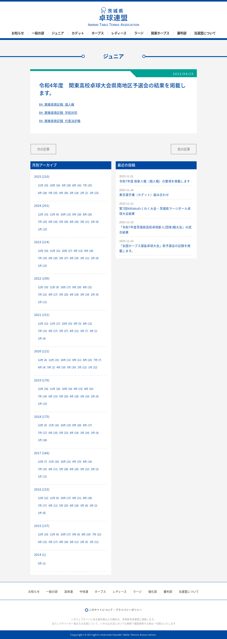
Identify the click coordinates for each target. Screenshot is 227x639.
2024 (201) (41, 205)
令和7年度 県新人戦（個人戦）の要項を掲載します (154, 181)
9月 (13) (78, 251)
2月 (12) (82, 367)
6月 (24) (42, 193)
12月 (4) (42, 360)
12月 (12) (43, 323)
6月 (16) (53, 222)
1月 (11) (42, 302)
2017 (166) (41, 453)
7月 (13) (42, 331)
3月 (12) (84, 469)
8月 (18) (88, 251)
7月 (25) (87, 185)
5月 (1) (42, 563)
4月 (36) (63, 193)
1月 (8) (42, 513)
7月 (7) (97, 360)
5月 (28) (63, 469)
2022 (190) (41, 278)
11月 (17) (55, 323)
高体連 (68, 591)
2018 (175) (41, 416)
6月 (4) (42, 367)
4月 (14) (74, 433)
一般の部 (38, 33)
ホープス (98, 33)
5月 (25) (53, 193)
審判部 (181, 33)
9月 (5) (77, 323)
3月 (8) (84, 505)
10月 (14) (67, 389)
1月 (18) (42, 440)
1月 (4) (42, 338)
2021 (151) (41, 314)
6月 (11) (53, 469)
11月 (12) (55, 251)
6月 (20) (53, 258)
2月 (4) (95, 433)
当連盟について (205, 33)
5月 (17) (53, 542)
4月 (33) (74, 258)
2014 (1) (40, 554)
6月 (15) (53, 396)
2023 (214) (41, 242)
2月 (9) (95, 396)
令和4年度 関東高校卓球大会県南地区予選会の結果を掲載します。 (112, 89)
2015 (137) (41, 525)
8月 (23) (87, 360)
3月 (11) (84, 222)
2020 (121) (41, 351)
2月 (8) (95, 222)
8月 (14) (87, 461)
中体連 (84, 591)
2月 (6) (95, 294)
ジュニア (58, 33)
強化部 (152, 591)
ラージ (138, 33)
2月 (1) (93, 331)
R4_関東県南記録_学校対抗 (58, 112)
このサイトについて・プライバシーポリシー (115, 610)
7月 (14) (42, 396)
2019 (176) (41, 380)
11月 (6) (54, 498)
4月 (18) (74, 396)
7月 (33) (42, 258)
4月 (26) (74, 222)
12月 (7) (42, 461)
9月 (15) (78, 389)
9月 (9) (76, 534)
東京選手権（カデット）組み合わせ (144, 194)
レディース (118, 33)
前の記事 (184, 149)
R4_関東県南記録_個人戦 (56, 104)
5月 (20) (63, 294)
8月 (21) (87, 287)
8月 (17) (87, 425)
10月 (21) (66, 461)
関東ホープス (160, 33)
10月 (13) (66, 214)
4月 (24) (74, 294)
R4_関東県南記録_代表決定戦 (59, 120)
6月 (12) (42, 542)
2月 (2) (84, 193)
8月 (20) (87, 214)
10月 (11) (66, 360)
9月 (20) (66, 185)
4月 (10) (61, 367)
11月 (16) (54, 425)
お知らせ (18, 33)
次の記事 (43, 149)
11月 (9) (54, 214)
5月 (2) (51, 367)
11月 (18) (55, 389)
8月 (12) (87, 323)
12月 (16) (43, 389)
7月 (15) (42, 469)
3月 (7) (84, 331)
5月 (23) (63, 433)
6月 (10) (53, 433)
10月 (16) (55, 185)
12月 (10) (43, 251)
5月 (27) (63, 258)
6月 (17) (53, 294)
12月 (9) (42, 425)
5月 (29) (63, 222)
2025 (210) (41, 176)
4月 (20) (74, 469)
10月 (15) (67, 323)
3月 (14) (74, 193)
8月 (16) (76, 185)
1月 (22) (94, 193)
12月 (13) (43, 214)
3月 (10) (71, 367)
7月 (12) (96, 534)
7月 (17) (42, 433)
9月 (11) (76, 360)
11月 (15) (54, 360)
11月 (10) (43, 185)
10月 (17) (67, 251)
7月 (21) (42, 294)
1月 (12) (42, 266)
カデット (78, 33)
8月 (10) (88, 389)
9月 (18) (76, 214)
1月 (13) (42, 229)
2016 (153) (41, 489)
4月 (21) (74, 331)
